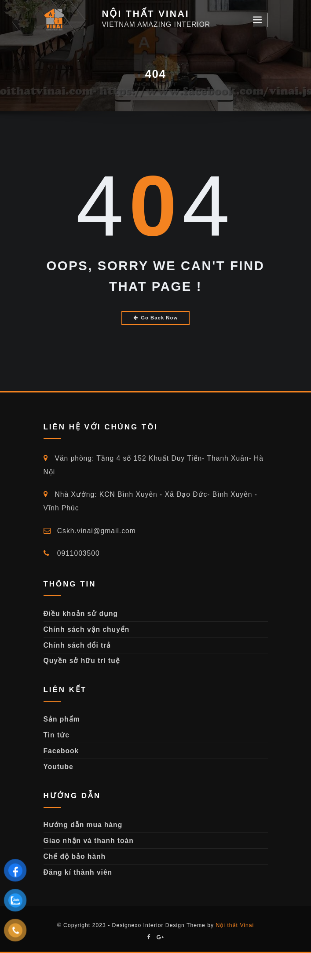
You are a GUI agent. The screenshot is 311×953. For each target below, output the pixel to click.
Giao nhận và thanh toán (89, 840)
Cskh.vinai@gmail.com (90, 531)
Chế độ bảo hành (75, 856)
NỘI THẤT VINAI (145, 13)
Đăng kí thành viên (78, 872)
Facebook (61, 751)
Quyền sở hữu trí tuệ (82, 660)
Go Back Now (155, 317)
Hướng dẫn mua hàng (83, 824)
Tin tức (57, 735)
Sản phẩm (62, 719)
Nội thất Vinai (235, 925)
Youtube (58, 766)
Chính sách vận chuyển (87, 629)
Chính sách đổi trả (77, 645)
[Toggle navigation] (257, 20)
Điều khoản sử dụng (81, 613)
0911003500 (72, 553)
